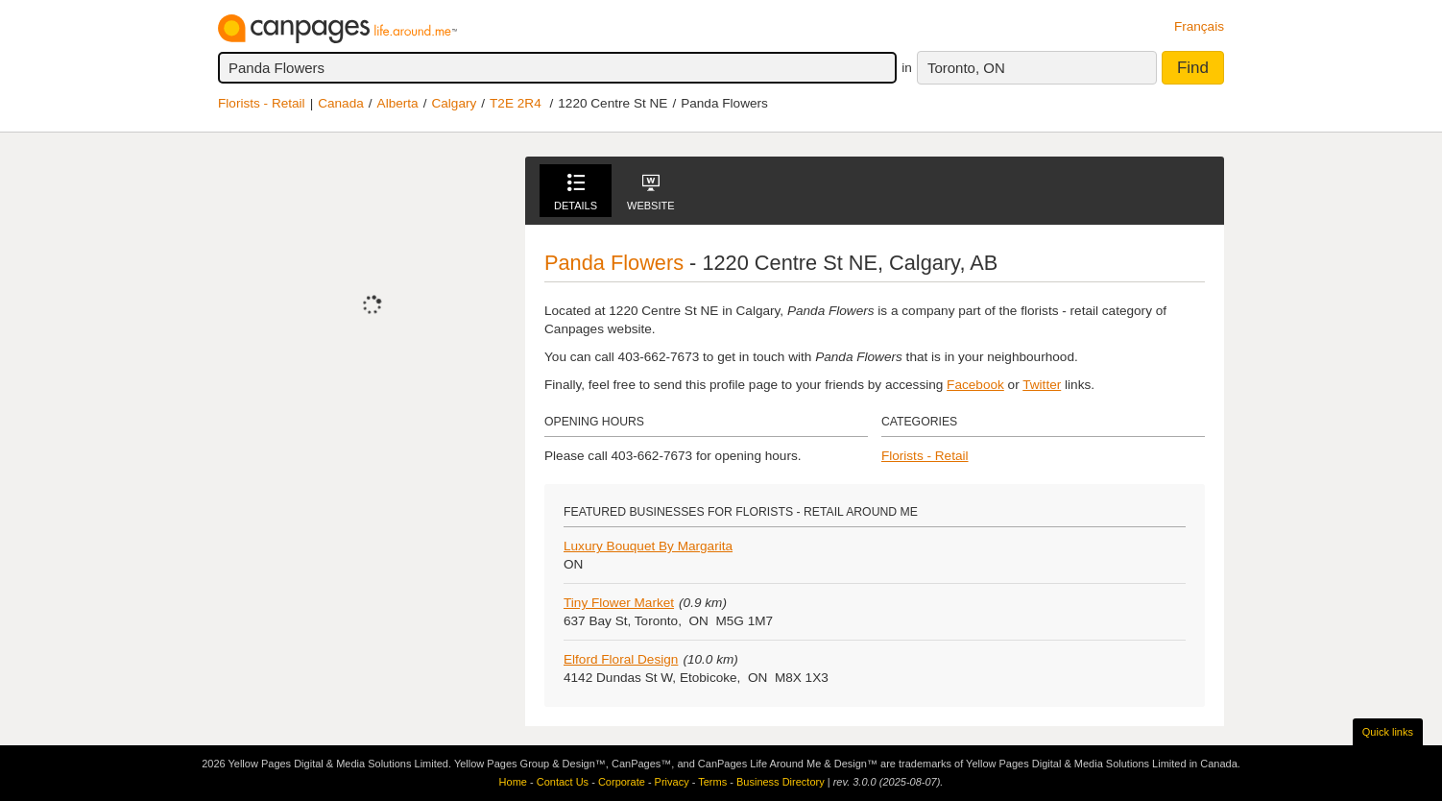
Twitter (1041, 384)
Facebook (975, 384)
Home (513, 782)
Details (575, 192)
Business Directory (780, 782)
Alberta (398, 103)
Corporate (621, 782)
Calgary (453, 103)
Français (1199, 26)
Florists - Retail (261, 103)
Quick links (1387, 732)
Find (1193, 68)
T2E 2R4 (515, 103)
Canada (341, 103)
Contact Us (563, 782)
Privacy (672, 782)
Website (651, 192)
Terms (712, 782)
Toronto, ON (966, 68)
